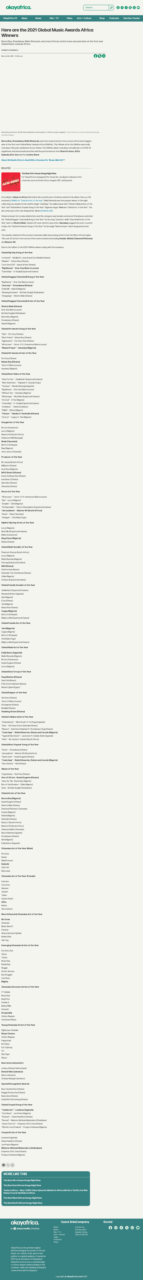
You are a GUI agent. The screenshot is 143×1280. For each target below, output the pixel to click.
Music (38, 18)
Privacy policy (80, 1230)
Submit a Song (81, 1232)
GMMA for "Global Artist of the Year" (27, 200)
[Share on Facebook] (95, 56)
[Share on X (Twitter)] (99, 56)
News (24, 18)
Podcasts (114, 18)
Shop (102, 18)
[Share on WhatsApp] (104, 56)
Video (69, 18)
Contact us (80, 1227)
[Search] (111, 7)
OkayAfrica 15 (10, 18)
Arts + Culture (84, 18)
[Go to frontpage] (19, 7)
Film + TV (54, 18)
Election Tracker (132, 18)
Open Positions (81, 1235)
